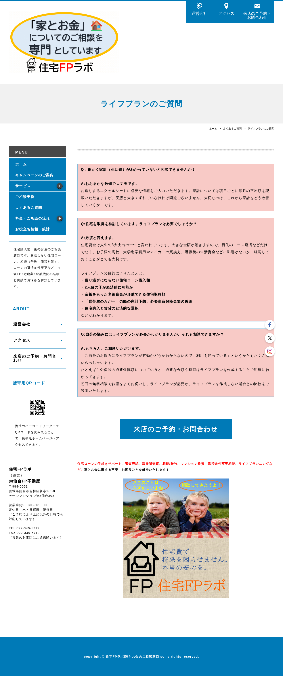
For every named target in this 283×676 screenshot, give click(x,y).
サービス (23, 186)
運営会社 (199, 13)
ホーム (213, 128)
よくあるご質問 (232, 128)
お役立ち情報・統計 (32, 229)
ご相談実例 (24, 197)
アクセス (226, 13)
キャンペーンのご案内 (34, 175)
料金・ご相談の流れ (32, 218)
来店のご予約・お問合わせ (257, 15)
